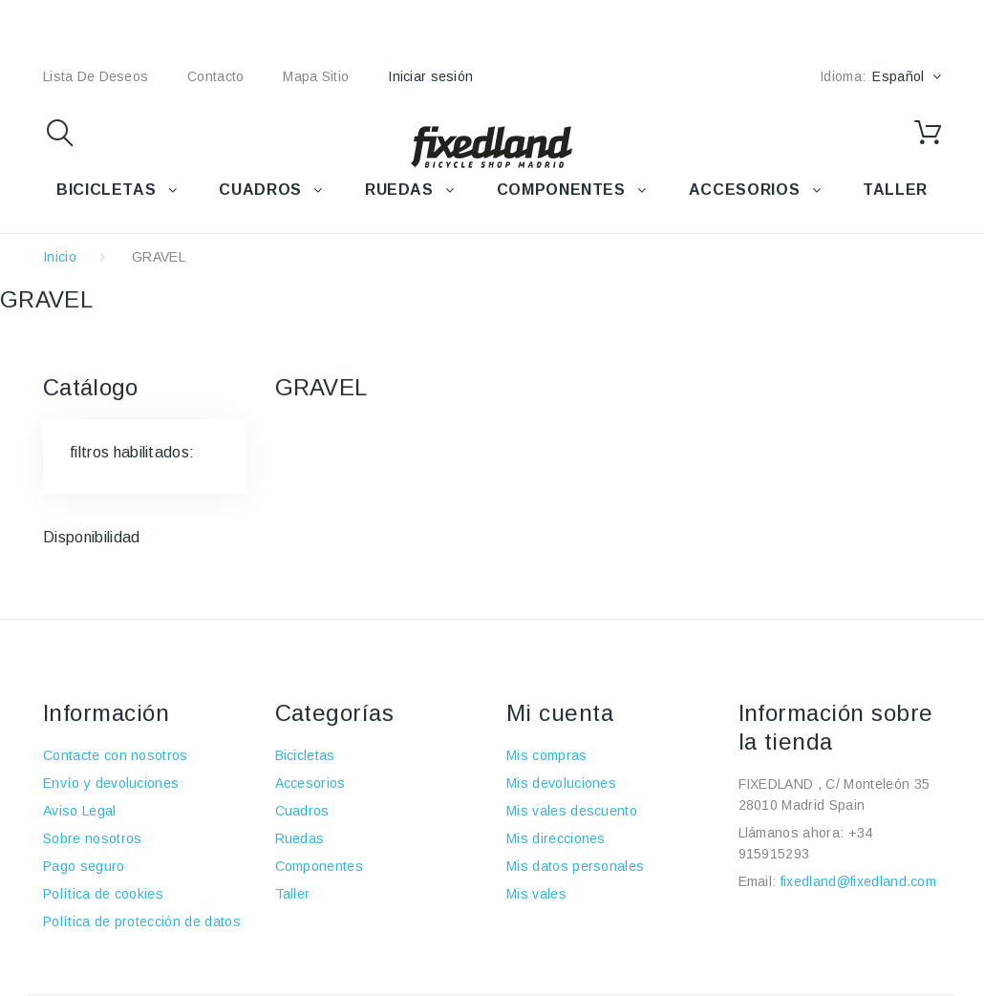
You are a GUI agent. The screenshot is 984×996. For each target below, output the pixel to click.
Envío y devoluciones (111, 783)
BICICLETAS (106, 189)
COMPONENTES (561, 189)
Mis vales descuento (571, 810)
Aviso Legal (80, 810)
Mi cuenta (559, 713)
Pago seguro (84, 866)
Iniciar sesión (430, 76)
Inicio (59, 257)
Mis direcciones (556, 838)
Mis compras (547, 755)
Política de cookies (103, 893)
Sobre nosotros (92, 838)
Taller (292, 893)
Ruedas (300, 838)
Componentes (319, 866)
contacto (215, 76)
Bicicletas (305, 755)
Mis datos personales (575, 866)
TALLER (895, 189)
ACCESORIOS (744, 189)
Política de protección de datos (142, 921)
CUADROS (260, 189)
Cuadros (302, 810)
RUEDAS (399, 189)
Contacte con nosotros (115, 755)
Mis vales (536, 893)
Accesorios (310, 783)
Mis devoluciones (561, 783)
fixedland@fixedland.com (858, 881)
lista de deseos (95, 76)
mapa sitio (316, 76)
